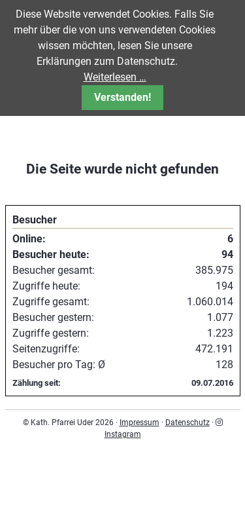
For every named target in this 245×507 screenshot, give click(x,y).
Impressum (139, 422)
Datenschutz (187, 422)
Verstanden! (122, 97)
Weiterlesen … (115, 77)
